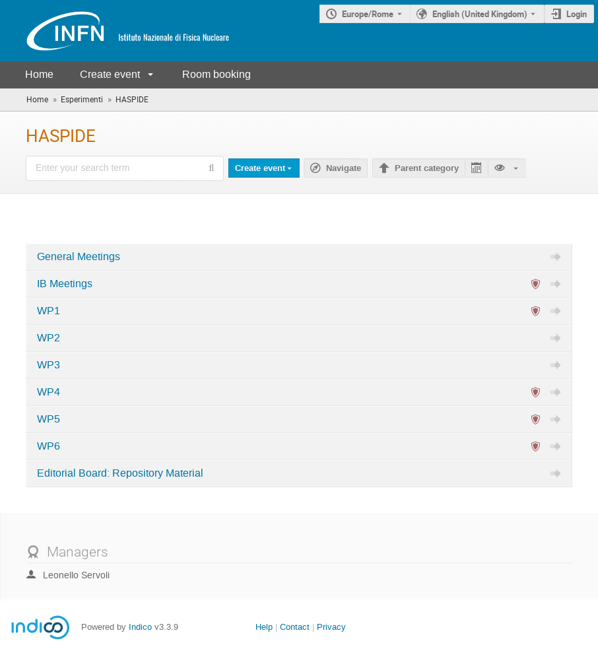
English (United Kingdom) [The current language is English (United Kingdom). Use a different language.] (479, 14)
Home (39, 74)
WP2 (48, 338)
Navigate (343, 168)
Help (264, 626)
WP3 (48, 365)
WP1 (48, 311)
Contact (295, 626)
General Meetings (78, 256)
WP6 (48, 446)
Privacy (331, 626)
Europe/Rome (367, 14)
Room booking (216, 74)
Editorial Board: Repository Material (120, 473)
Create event (110, 74)
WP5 (48, 419)
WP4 (48, 392)
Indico (140, 626)
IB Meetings (64, 283)
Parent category (427, 168)
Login (576, 14)
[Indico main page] (115, 30)
